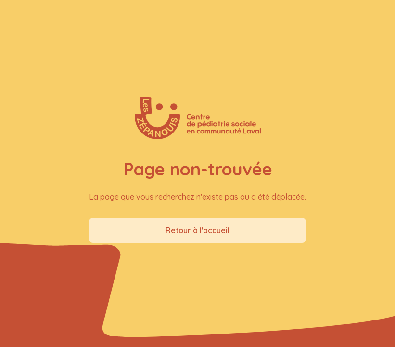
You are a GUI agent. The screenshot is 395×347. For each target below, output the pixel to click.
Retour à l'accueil (197, 230)
